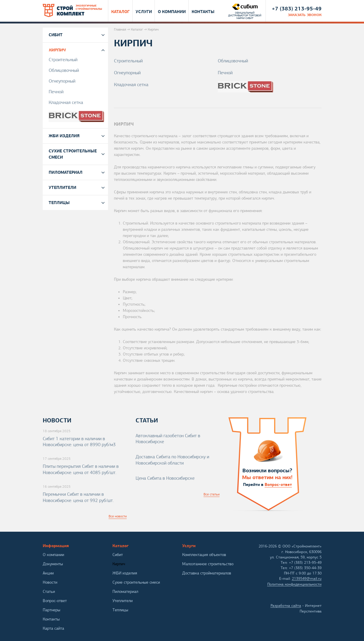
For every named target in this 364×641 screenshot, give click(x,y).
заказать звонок (305, 14)
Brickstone (270, 86)
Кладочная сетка (131, 85)
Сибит (56, 34)
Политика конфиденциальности (294, 584)
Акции (48, 573)
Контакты (203, 11)
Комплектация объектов (204, 554)
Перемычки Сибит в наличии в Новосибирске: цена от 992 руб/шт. (78, 497)
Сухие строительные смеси (73, 154)
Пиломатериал (65, 172)
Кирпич (57, 50)
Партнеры (51, 609)
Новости (50, 582)
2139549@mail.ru (307, 578)
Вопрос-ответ (278, 484)
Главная (120, 29)
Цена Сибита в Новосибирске (165, 478)
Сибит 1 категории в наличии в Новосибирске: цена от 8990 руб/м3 (79, 442)
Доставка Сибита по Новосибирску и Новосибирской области (172, 460)
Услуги (144, 11)
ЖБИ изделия (64, 135)
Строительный (128, 61)
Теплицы (59, 202)
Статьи (49, 591)
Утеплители (62, 187)
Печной (225, 73)
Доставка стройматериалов (206, 573)
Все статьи (212, 494)
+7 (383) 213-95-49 (297, 8)
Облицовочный (233, 61)
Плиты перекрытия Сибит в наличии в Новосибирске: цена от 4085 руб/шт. (81, 469)
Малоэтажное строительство (207, 563)
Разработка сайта (286, 605)
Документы (53, 563)
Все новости (118, 516)
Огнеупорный (127, 73)
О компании (172, 11)
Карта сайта (53, 628)
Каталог (120, 11)
